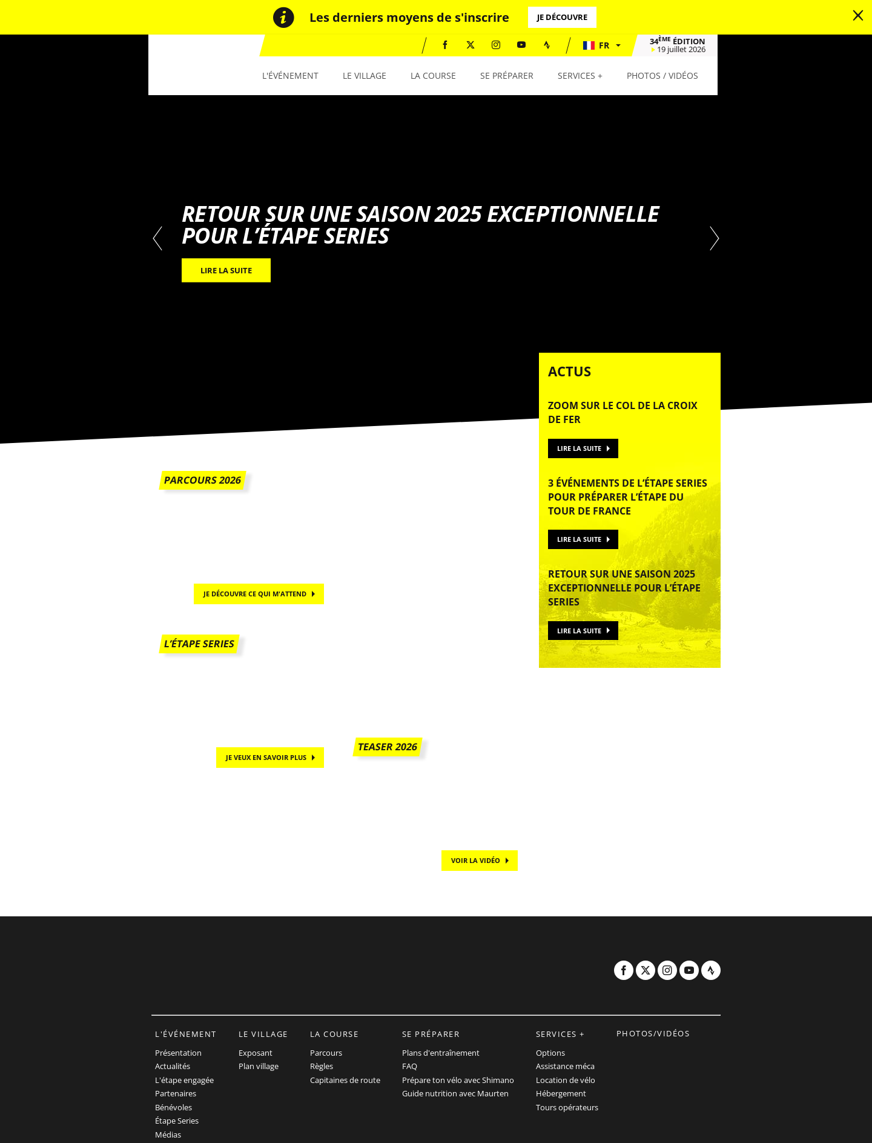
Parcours (326, 1052)
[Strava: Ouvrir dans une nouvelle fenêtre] (550, 45)
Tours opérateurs (567, 1107)
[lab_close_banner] (858, 15)
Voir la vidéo (475, 860)
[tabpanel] (436, 239)
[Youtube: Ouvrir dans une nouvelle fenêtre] (524, 45)
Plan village (259, 1066)
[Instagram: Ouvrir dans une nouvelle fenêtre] (499, 45)
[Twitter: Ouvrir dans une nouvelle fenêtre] (473, 45)
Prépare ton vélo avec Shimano (458, 1080)
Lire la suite (579, 448)
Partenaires (175, 1093)
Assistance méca (565, 1066)
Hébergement (561, 1093)
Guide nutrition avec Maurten (455, 1093)
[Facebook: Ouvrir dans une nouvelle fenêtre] (448, 45)
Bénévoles (173, 1107)
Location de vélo (565, 1080)
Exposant (255, 1052)
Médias (168, 1134)
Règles (321, 1066)
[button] (604, 45)
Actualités (172, 1066)
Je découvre (562, 17)
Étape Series (177, 1120)
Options (550, 1052)
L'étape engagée (184, 1080)
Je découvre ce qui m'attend (254, 593)
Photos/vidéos (653, 1033)
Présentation (178, 1052)
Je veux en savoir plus (266, 757)
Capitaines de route (345, 1080)
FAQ (409, 1066)
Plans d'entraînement (441, 1052)
